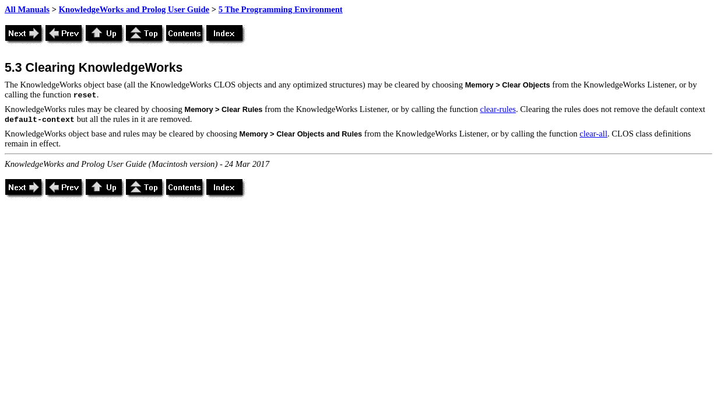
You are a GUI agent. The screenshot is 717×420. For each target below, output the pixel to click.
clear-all (593, 133)
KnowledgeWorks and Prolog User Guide (134, 9)
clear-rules (498, 109)
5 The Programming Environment (281, 9)
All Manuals (27, 9)
